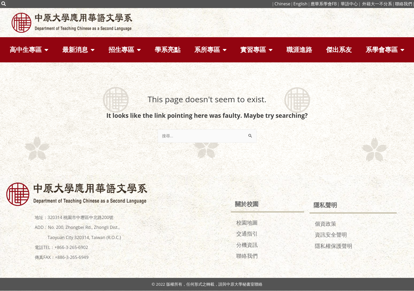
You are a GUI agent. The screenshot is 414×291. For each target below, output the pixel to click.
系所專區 (210, 50)
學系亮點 (167, 50)
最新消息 (78, 50)
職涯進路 (299, 50)
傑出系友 (339, 50)
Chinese (282, 4)
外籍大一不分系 (377, 4)
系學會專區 (385, 50)
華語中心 (349, 4)
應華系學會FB (324, 4)
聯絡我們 (403, 4)
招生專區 (125, 50)
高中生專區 (29, 50)
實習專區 (256, 50)
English (300, 4)
